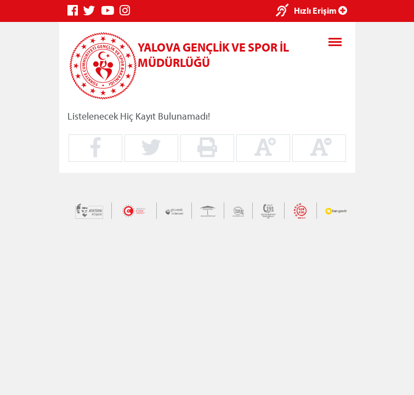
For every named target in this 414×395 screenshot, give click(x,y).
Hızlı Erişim (320, 10)
